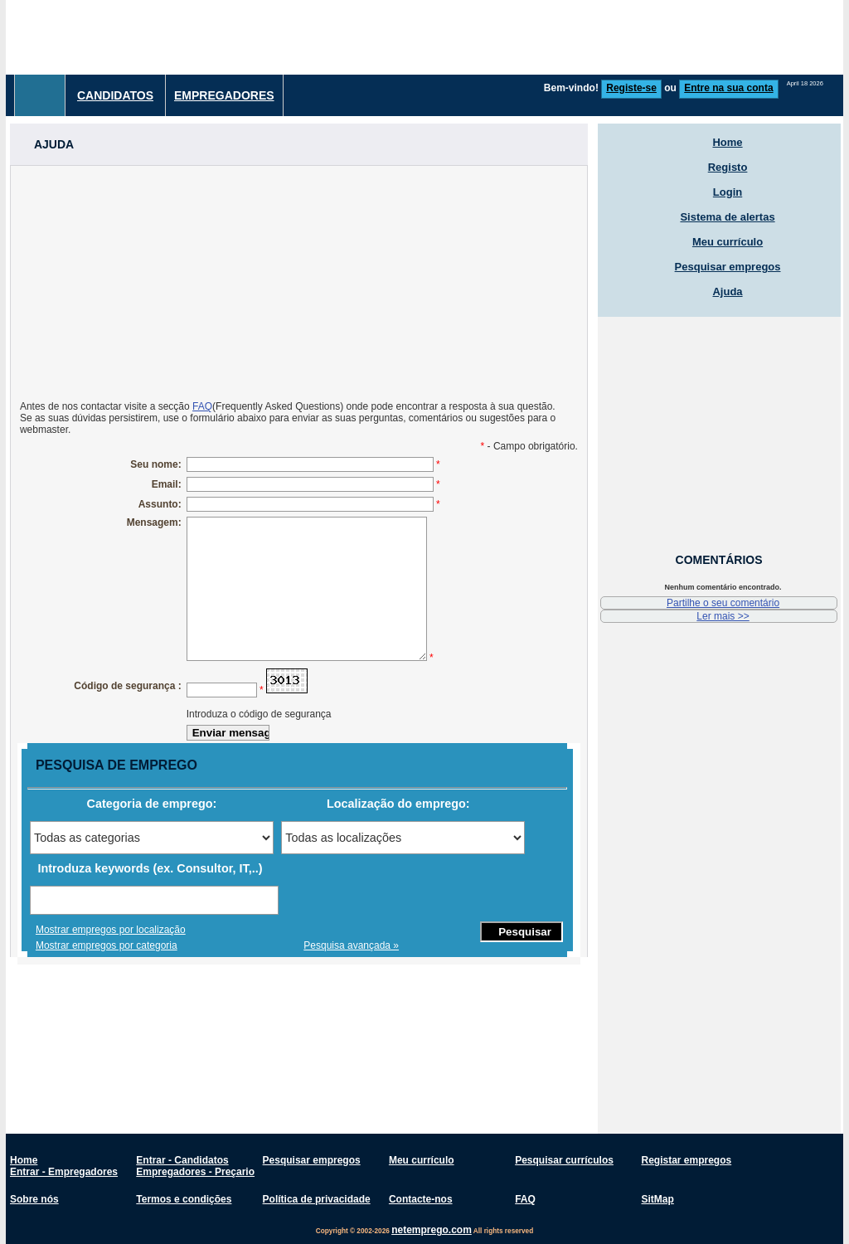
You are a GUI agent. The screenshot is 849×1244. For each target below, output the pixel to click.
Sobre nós (34, 1199)
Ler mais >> (722, 616)
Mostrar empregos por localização (111, 929)
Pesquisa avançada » (351, 945)
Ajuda (727, 291)
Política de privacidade (317, 1199)
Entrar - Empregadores (64, 1172)
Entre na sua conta (728, 88)
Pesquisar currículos (564, 1160)
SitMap (657, 1199)
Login (727, 192)
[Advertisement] (298, 282)
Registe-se (631, 88)
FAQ (202, 406)
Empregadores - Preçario (195, 1172)
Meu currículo (727, 242)
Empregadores (224, 95)
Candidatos (115, 95)
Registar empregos (686, 1160)
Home (727, 142)
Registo (728, 167)
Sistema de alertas (727, 217)
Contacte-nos (421, 1199)
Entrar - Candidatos (182, 1160)
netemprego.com (431, 1230)
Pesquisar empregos (728, 266)
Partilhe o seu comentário (723, 603)
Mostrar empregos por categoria (106, 945)
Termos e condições (183, 1199)
